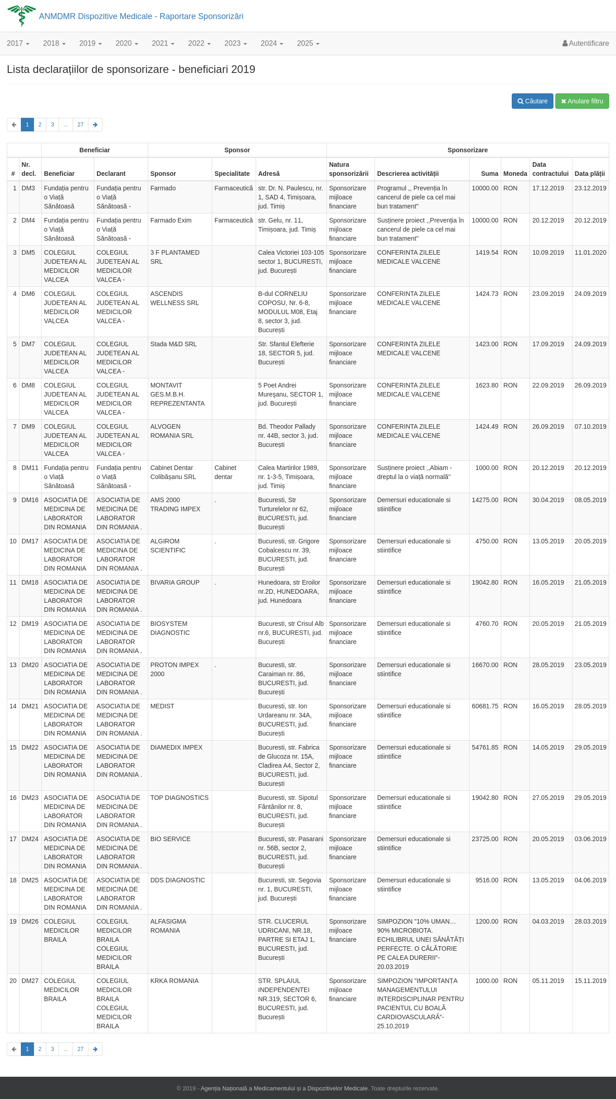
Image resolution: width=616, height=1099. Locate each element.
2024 (272, 43)
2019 (90, 43)
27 (80, 124)
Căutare (533, 101)
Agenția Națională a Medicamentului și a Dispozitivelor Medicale (284, 1088)
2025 (308, 43)
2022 (199, 43)
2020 (127, 43)
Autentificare (586, 43)
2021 (163, 43)
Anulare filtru (582, 101)
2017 (18, 43)
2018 (54, 43)
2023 (235, 43)
